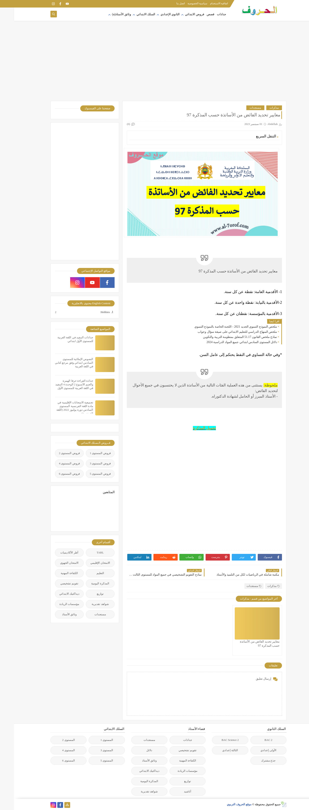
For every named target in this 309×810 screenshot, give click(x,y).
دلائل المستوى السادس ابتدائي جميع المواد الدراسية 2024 (228, 342)
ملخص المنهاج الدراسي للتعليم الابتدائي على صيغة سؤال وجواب (223, 331)
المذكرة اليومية (86, 583)
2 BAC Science (216, 740)
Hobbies (91, 312)
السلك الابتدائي (132, 14)
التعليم (86, 573)
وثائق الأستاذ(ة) (107, 14)
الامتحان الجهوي (55, 562)
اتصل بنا (166, 3)
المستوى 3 (92, 750)
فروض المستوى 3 (86, 463)
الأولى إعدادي (254, 750)
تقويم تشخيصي (55, 583)
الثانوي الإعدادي (156, 14)
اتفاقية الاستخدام (205, 3)
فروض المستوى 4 (55, 463)
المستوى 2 (54, 740)
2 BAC (254, 740)
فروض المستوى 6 (55, 473)
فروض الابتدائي (180, 14)
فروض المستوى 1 (86, 453)
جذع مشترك (254, 760)
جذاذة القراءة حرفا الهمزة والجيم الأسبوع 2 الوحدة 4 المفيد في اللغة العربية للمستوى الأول (60, 384)
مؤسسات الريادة (55, 604)
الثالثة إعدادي (216, 750)
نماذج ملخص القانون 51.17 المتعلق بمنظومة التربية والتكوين (226, 337)
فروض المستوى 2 (55, 453)
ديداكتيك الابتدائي (55, 593)
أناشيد (173, 791)
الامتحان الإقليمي (86, 562)
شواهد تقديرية (86, 604)
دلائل (135, 750)
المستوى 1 (92, 740)
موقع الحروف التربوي (225, 804)
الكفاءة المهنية (55, 573)
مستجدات (241, 107)
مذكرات (260, 107)
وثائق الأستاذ (55, 614)
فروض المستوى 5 (86, 473)
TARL (86, 552)
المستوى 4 (54, 750)
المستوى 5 (92, 760)
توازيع (86, 593)
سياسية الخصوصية (183, 3)
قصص (196, 14)
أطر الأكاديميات (55, 552)
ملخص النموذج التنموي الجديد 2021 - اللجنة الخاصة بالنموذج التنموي (221, 326)
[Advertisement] (154, 66)
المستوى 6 (54, 760)
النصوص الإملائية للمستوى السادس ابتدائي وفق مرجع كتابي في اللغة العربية (60, 362)
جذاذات (207, 14)
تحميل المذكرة (190, 428)
